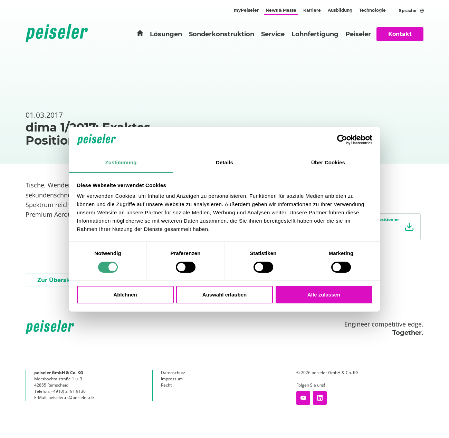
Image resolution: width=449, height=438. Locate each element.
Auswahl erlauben (224, 295)
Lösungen (166, 34)
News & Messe (281, 10)
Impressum (172, 379)
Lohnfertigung (315, 34)
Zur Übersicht (57, 280)
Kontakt (400, 34)
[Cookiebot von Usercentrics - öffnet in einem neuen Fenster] (342, 140)
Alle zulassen (323, 295)
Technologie (372, 10)
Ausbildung (340, 10)
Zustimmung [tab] (121, 162)
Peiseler (358, 34)
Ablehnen (125, 295)
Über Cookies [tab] (328, 162)
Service (273, 34)
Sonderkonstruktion (221, 34)
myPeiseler (246, 10)
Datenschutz (173, 373)
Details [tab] (224, 162)
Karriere (312, 10)
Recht (166, 385)
